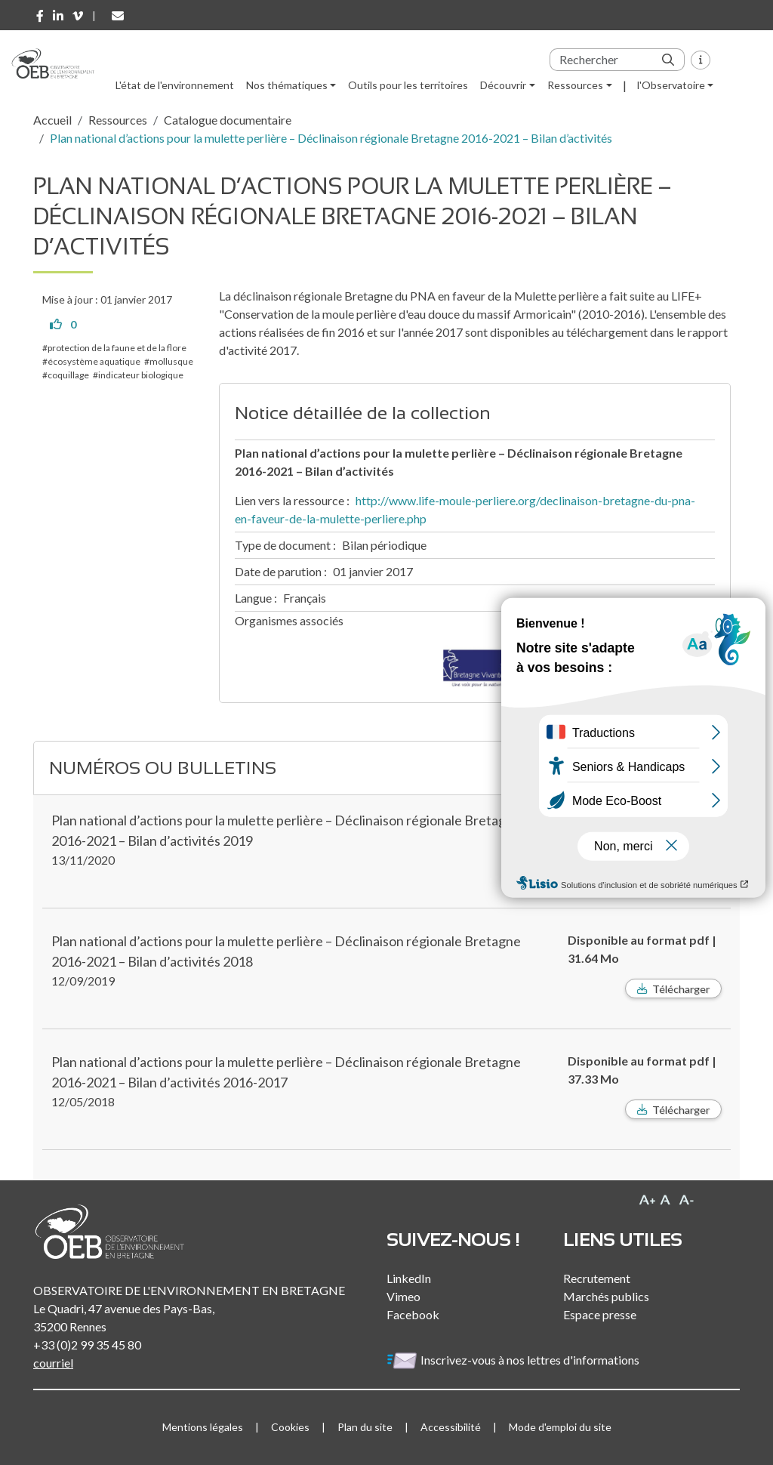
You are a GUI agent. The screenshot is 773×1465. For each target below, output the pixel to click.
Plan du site (365, 1426)
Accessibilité (450, 1426)
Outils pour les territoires (408, 85)
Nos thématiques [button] (287, 85)
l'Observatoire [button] (671, 85)
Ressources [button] (575, 85)
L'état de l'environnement (174, 85)
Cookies (290, 1426)
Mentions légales (202, 1426)
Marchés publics (606, 1296)
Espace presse (599, 1314)
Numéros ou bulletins (162, 767)
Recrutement (596, 1278)
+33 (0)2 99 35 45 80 (87, 1344)
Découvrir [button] (503, 85)
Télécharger (681, 988)
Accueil (52, 120)
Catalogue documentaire (227, 120)
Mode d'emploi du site (560, 1426)
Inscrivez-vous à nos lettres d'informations (514, 1359)
